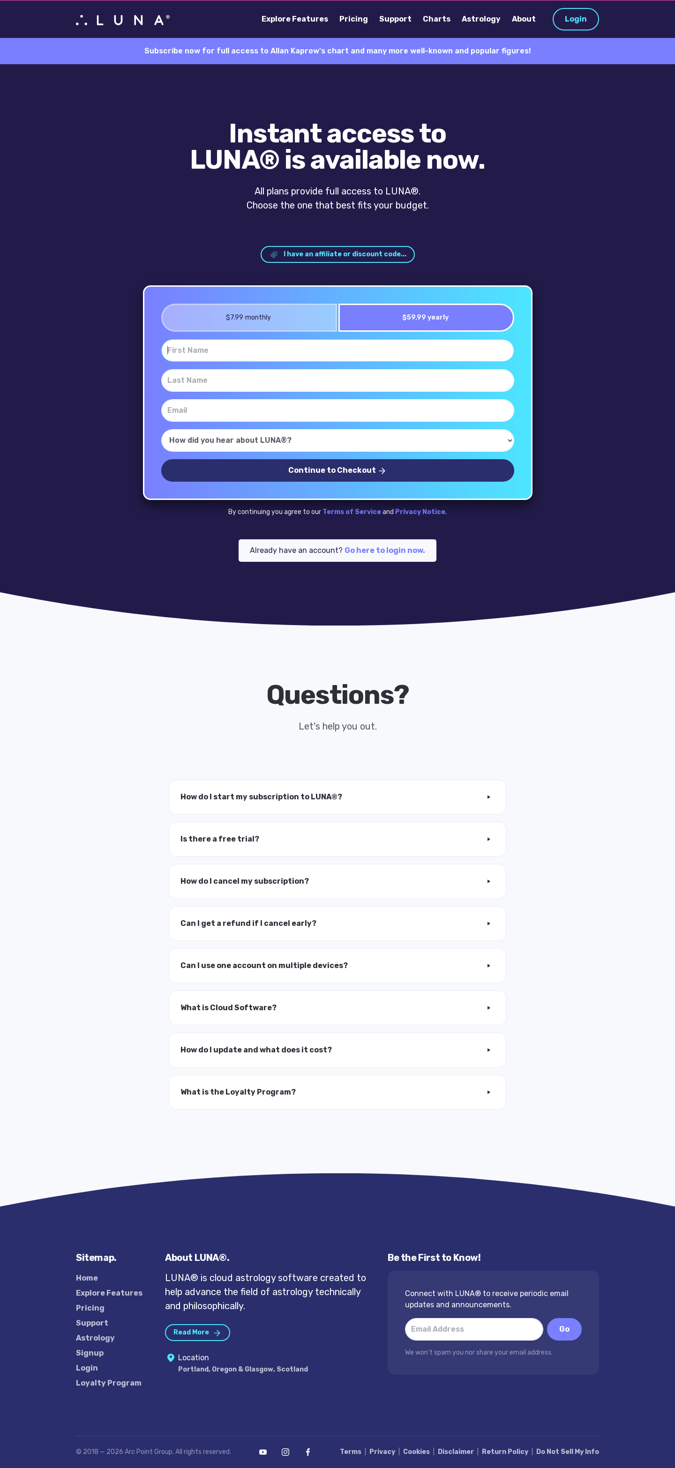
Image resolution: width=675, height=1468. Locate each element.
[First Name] (337, 350)
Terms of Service (351, 512)
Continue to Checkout (337, 471)
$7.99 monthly (245, 317)
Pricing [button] (353, 19)
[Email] (337, 410)
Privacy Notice (420, 512)
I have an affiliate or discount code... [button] (337, 255)
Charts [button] (436, 19)
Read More (197, 1333)
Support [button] (395, 19)
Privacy (382, 1452)
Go (564, 1329)
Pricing (90, 1308)
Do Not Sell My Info (567, 1452)
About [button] (524, 19)
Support (92, 1323)
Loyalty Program (109, 1383)
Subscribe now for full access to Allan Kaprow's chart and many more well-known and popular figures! (337, 50)
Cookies (416, 1452)
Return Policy (505, 1452)
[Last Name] (337, 380)
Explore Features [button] (295, 19)
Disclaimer (456, 1452)
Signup (90, 1353)
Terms (350, 1452)
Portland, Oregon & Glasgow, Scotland (243, 1369)
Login (576, 19)
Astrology (95, 1338)
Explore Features (109, 1293)
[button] (337, 797)
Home (87, 1278)
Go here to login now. (385, 550)
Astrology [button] (481, 19)
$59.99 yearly (422, 317)
